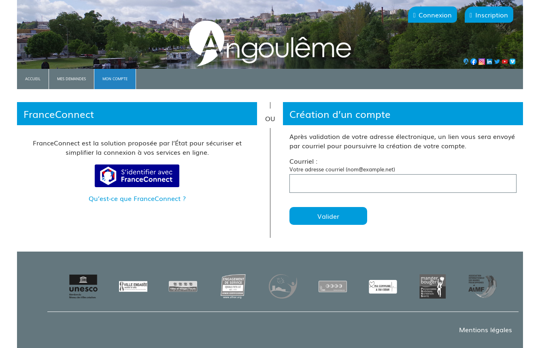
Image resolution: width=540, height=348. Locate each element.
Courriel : (303, 161)
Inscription (491, 14)
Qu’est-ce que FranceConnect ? (137, 198)
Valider (328, 216)
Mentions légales (485, 329)
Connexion (435, 14)
